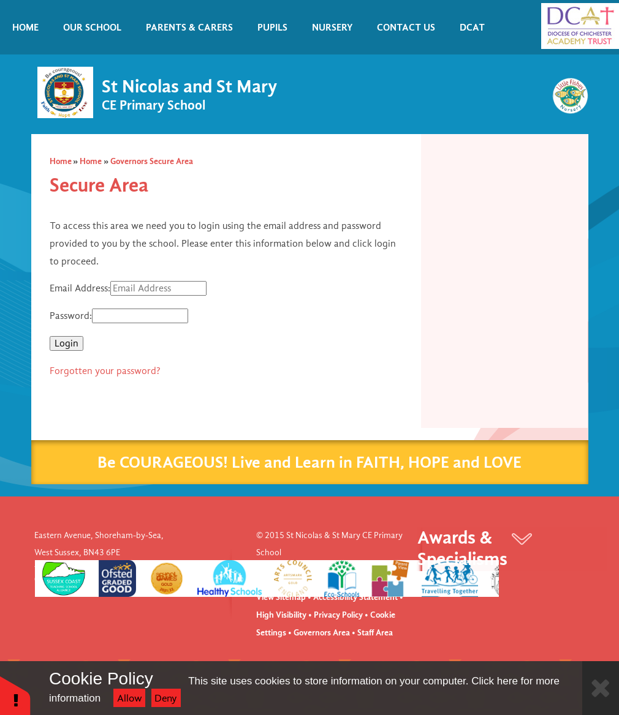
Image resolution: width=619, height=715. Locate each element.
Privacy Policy (338, 615)
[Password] (140, 316)
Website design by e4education (313, 570)
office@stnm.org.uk (133, 579)
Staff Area (375, 632)
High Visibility (281, 615)
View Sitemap (281, 597)
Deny (165, 698)
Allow (129, 698)
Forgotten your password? (105, 370)
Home (61, 161)
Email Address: (80, 288)
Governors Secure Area (151, 161)
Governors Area (322, 632)
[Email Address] (158, 288)
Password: (71, 315)
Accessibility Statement (355, 597)
